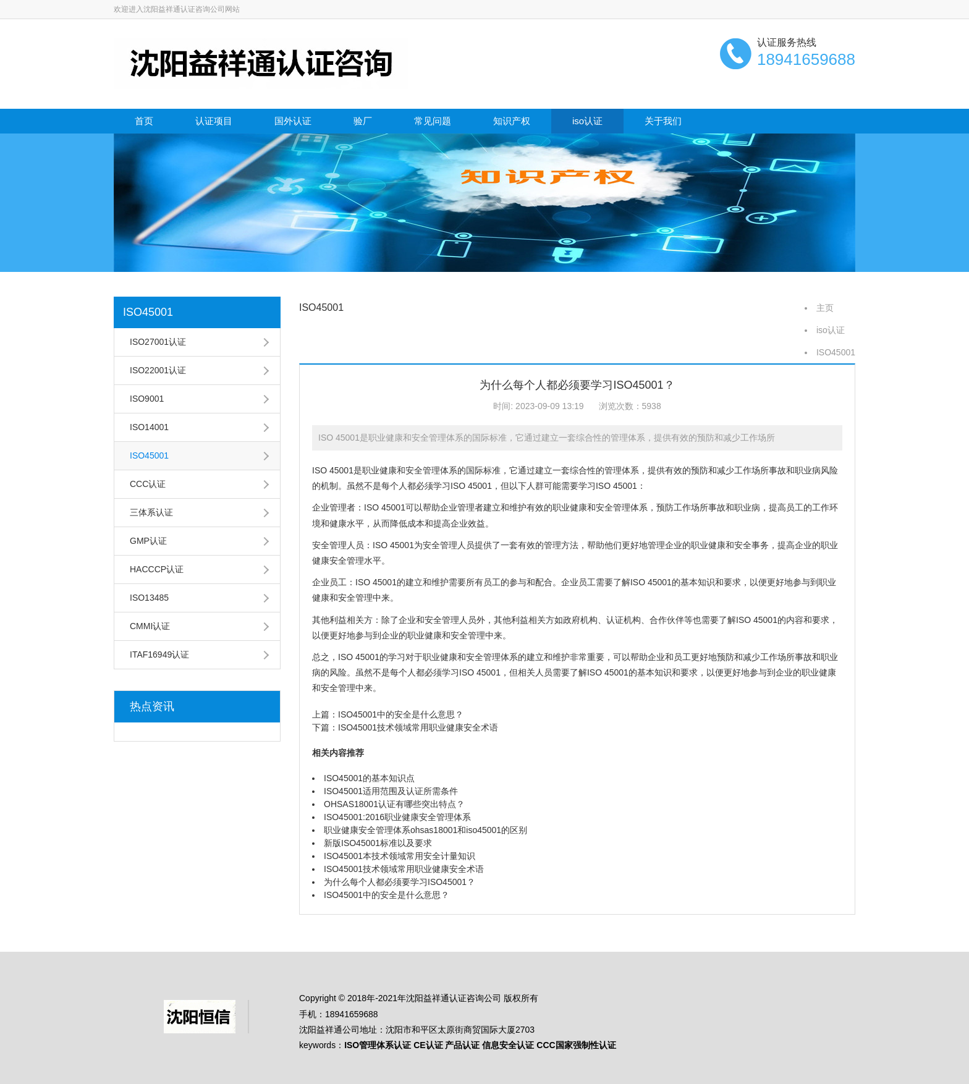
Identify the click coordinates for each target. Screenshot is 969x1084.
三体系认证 (151, 512)
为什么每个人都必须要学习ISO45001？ (399, 882)
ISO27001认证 (158, 342)
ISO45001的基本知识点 (369, 778)
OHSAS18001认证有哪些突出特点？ (394, 804)
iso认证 (587, 121)
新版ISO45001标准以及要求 (378, 843)
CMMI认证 (150, 626)
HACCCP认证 (157, 569)
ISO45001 (148, 312)
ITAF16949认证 (159, 654)
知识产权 (511, 121)
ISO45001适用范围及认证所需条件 (391, 791)
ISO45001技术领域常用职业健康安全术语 (418, 727)
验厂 (362, 121)
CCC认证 (148, 484)
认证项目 (213, 121)
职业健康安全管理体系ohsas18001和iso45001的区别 (425, 830)
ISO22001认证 (158, 370)
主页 (825, 308)
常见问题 (432, 121)
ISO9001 (147, 399)
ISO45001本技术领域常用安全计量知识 (399, 856)
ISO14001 (149, 427)
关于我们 (663, 121)
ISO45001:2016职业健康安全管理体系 (397, 817)
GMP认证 (148, 541)
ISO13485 (149, 598)
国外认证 (292, 121)
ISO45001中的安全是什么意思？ (400, 714)
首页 (144, 121)
